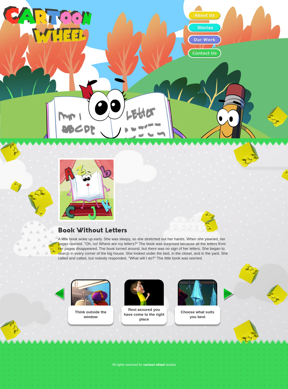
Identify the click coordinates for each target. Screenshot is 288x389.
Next (228, 294)
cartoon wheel (154, 364)
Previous (59, 294)
